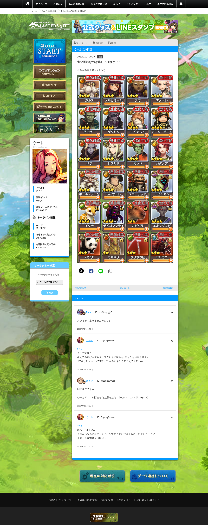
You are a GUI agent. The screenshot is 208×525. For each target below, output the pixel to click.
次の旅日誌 (168, 287)
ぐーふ (89, 340)
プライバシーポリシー (66, 499)
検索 (51, 293)
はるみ (89, 380)
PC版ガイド (49, 84)
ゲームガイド (49, 128)
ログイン (49, 95)
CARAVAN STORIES (104, 517)
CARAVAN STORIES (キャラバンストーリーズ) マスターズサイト (49, 26)
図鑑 (113, 43)
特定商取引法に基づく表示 (88, 499)
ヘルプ (147, 4)
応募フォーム (154, 499)
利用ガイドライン (107, 499)
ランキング (132, 4)
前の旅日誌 (81, 287)
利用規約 (52, 499)
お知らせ (57, 4)
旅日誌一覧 (125, 287)
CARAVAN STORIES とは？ (49, 117)
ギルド (116, 4)
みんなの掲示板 (77, 4)
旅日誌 (99, 43)
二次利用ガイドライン (125, 499)
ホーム (34, 10)
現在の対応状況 (165, 4)
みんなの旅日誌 (99, 4)
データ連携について (49, 106)
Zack (88, 312)
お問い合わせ (141, 499)
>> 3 (79, 425)
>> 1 (79, 348)
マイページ (41, 4)
